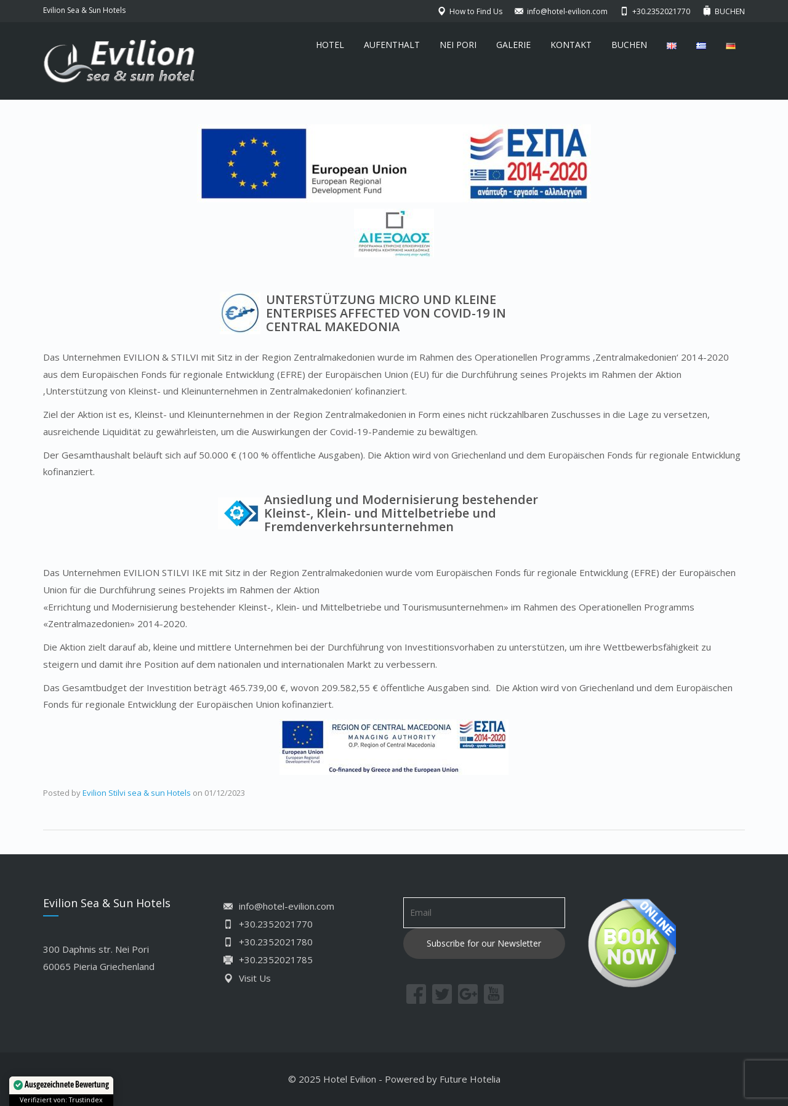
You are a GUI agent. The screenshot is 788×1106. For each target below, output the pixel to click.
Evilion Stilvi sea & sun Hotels (136, 792)
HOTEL (330, 44)
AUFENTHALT (392, 44)
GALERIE (513, 44)
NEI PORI (458, 44)
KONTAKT (571, 44)
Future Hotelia (470, 1079)
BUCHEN (629, 44)
